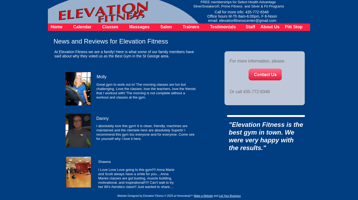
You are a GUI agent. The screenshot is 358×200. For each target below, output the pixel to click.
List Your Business (230, 195)
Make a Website (203, 195)
